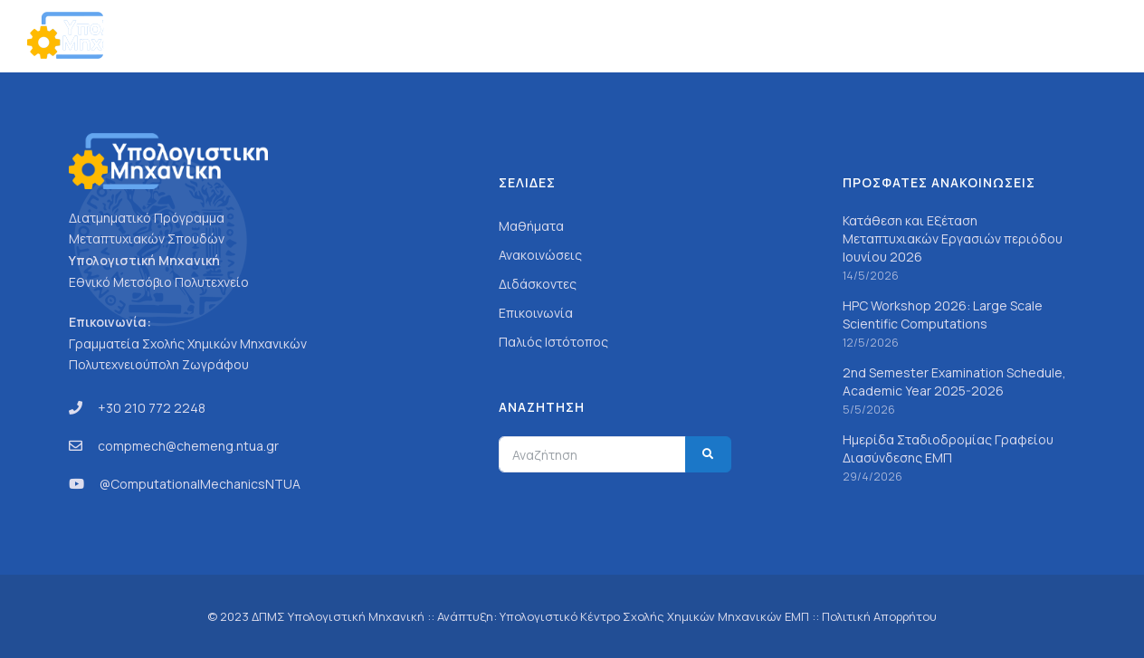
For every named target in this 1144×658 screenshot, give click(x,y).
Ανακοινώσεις (916, 35)
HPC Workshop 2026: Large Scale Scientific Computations (943, 314)
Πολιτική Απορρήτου (879, 616)
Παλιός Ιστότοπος (553, 341)
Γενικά (648, 35)
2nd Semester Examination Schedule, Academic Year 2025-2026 (954, 381)
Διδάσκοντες (538, 283)
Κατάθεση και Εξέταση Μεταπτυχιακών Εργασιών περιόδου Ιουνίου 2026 (953, 238)
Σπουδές (721, 35)
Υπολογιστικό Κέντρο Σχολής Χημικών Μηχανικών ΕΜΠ (654, 616)
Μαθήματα (531, 225)
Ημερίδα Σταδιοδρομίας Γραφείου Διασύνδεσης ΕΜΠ (948, 448)
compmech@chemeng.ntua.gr (188, 445)
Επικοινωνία (1023, 35)
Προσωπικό (812, 35)
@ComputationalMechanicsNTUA (200, 483)
